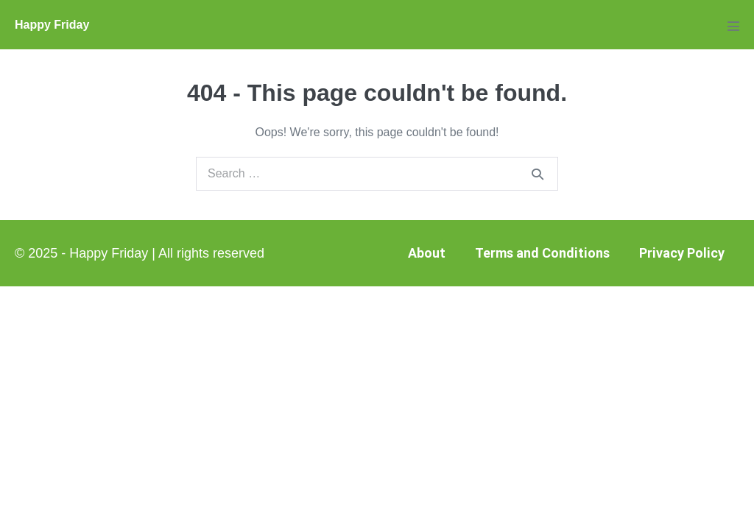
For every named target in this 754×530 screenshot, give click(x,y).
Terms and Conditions (542, 253)
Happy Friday (52, 24)
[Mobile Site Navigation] (733, 26)
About (426, 253)
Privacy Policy (682, 253)
